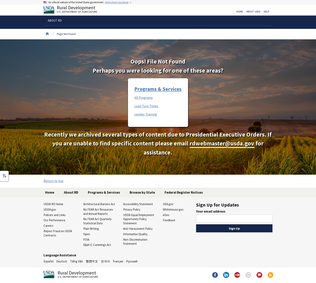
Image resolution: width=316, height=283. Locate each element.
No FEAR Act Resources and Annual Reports (98, 212)
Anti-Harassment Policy (138, 229)
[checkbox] (4, 176)
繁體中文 (92, 261)
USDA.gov (50, 209)
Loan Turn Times (146, 106)
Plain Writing (91, 229)
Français (118, 261)
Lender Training (145, 114)
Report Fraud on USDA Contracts (58, 233)
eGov (166, 215)
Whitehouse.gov (173, 209)
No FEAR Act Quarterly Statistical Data (97, 221)
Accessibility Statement (138, 204)
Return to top (53, 181)
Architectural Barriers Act (99, 204)
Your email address (210, 211)
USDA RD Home (53, 204)
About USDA (253, 11)
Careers (48, 226)
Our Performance (54, 220)
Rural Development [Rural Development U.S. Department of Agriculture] (74, 10)
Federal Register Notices (184, 192)
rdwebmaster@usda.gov (222, 143)
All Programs (143, 97)
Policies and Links (55, 215)
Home (239, 11)
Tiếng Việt (76, 261)
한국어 (105, 261)
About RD (71, 192)
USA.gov (168, 204)
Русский (131, 261)
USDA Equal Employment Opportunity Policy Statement (138, 219)
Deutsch (61, 261)
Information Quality (135, 234)
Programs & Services (158, 89)
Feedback (169, 220)
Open (86, 234)
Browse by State (142, 192)
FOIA (86, 239)
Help (266, 11)
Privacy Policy (131, 209)
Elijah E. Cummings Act (97, 245)
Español (48, 261)
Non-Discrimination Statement (135, 242)
